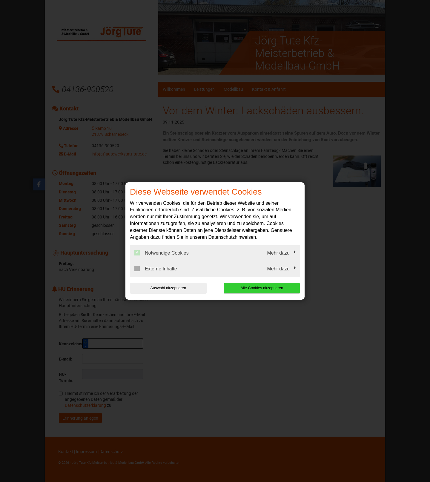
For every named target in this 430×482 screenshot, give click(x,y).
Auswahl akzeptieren (168, 288)
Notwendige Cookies (161, 252)
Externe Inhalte (155, 268)
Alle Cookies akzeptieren (261, 288)
